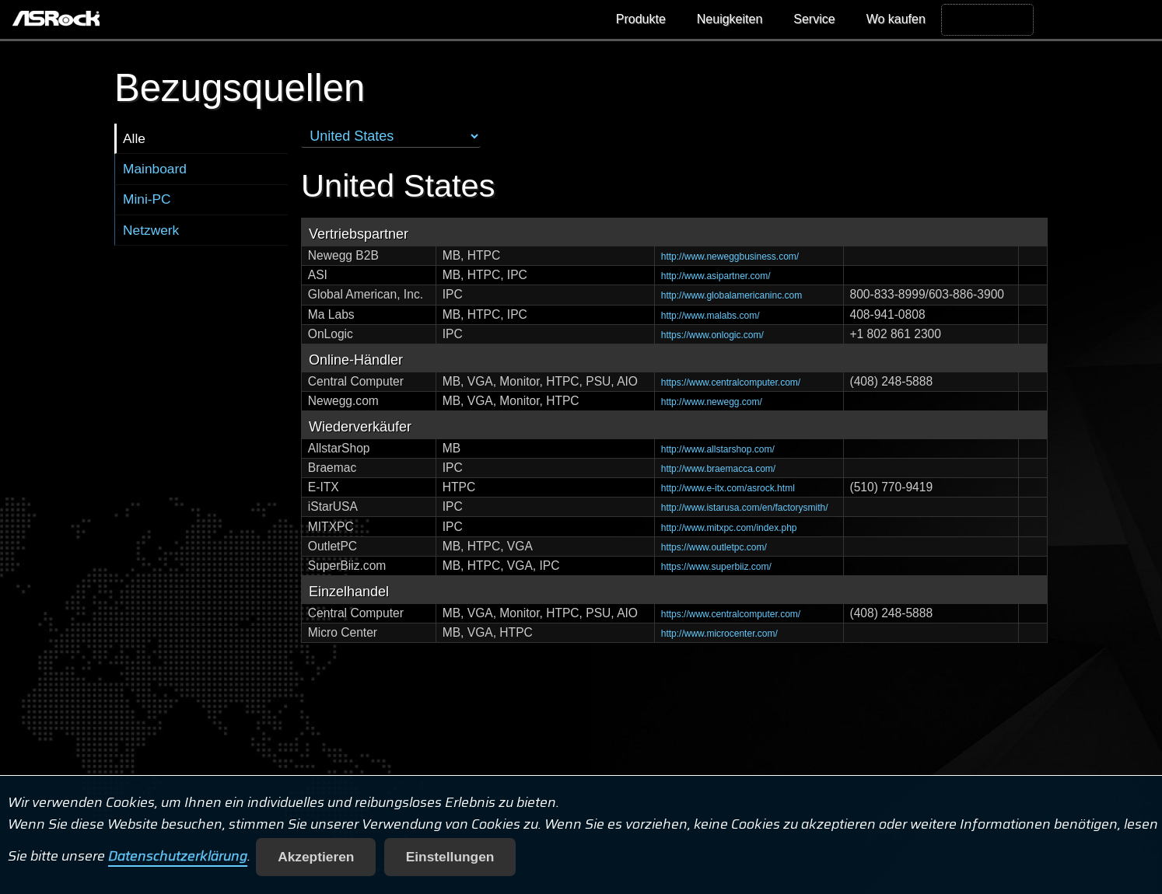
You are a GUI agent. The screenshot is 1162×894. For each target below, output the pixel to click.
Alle (134, 138)
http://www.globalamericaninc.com (731, 295)
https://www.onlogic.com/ (712, 335)
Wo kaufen (896, 19)
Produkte (641, 19)
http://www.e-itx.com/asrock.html (728, 488)
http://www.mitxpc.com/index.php (729, 527)
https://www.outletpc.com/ (714, 547)
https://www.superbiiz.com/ (716, 566)
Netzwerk (151, 230)
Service (814, 19)
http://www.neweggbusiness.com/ (730, 256)
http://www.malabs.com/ (710, 315)
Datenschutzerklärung (177, 857)
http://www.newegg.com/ (711, 401)
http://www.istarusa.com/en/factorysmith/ (744, 507)
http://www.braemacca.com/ (718, 468)
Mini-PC (147, 199)
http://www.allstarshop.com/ (718, 449)
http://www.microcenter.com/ (719, 633)
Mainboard (155, 168)
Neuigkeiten (730, 19)
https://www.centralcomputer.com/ (730, 382)
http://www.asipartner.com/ (716, 276)
